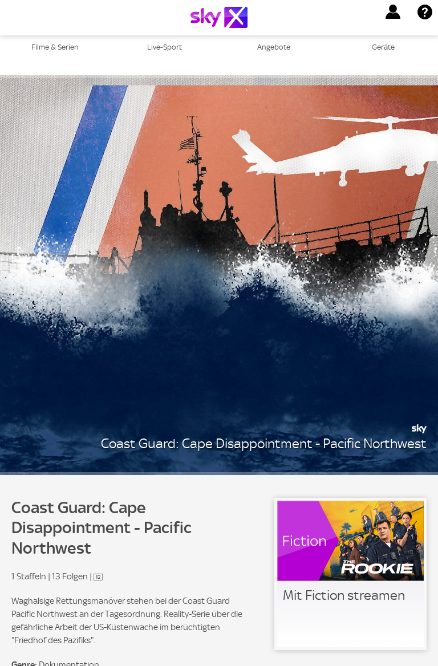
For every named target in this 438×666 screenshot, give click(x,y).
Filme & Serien (55, 47)
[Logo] (219, 17)
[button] (393, 12)
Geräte (383, 47)
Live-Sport (164, 47)
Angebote (273, 47)
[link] (350, 574)
